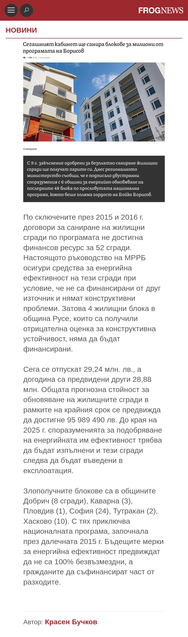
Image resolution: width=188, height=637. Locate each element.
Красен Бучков (71, 622)
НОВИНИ (21, 30)
